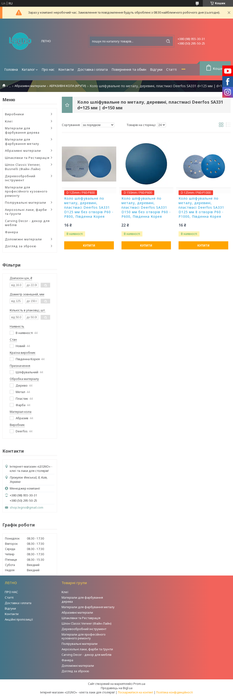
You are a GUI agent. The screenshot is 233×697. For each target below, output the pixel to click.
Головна (11, 69)
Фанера (11, 232)
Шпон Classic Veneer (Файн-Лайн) (87, 623)
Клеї (9, 121)
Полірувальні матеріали (25, 202)
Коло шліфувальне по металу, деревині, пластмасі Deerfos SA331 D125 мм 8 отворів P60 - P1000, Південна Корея (201, 207)
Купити (89, 245)
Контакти (66, 69)
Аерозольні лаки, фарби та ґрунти (26, 211)
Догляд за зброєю (20, 246)
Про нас (48, 69)
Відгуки (156, 69)
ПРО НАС (11, 592)
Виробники (14, 114)
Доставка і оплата (93, 69)
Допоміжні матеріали (23, 239)
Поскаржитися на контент (135, 692)
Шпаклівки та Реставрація (27, 158)
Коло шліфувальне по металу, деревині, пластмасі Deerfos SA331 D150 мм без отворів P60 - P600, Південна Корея (146, 207)
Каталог (28, 69)
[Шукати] (168, 41)
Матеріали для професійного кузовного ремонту (26, 191)
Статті (171, 69)
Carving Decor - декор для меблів (27, 223)
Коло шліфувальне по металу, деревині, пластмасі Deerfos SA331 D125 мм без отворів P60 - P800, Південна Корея (88, 207)
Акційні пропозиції (19, 619)
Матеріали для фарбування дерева (22, 130)
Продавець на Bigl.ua (116, 688)
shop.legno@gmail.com (26, 507)
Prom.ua (139, 684)
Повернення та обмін (129, 69)
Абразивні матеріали (30, 86)
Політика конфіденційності (174, 692)
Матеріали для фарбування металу (22, 141)
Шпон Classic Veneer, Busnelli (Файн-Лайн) (23, 166)
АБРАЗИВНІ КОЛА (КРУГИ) (67, 86)
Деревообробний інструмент (20, 178)
